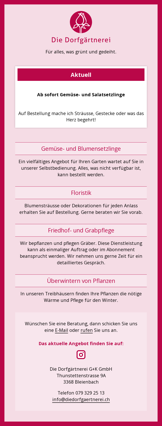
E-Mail (61, 330)
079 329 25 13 (90, 393)
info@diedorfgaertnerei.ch (81, 399)
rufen (87, 330)
